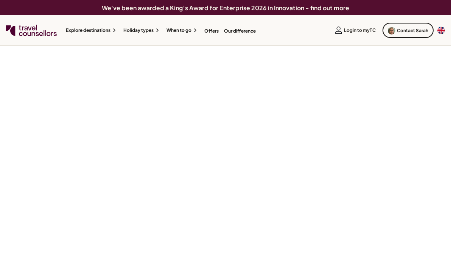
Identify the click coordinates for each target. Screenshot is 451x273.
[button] (92, 30)
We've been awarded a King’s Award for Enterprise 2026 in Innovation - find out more (225, 8)
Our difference (240, 31)
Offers (211, 31)
